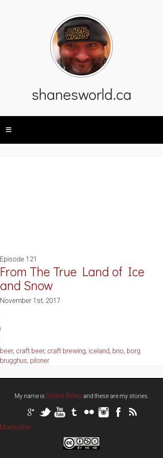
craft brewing (66, 351)
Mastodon (15, 427)
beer (6, 351)
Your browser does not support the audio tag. (62, 329)
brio (118, 351)
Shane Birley (64, 396)
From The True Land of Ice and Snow (72, 278)
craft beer (30, 351)
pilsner (39, 361)
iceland (99, 351)
